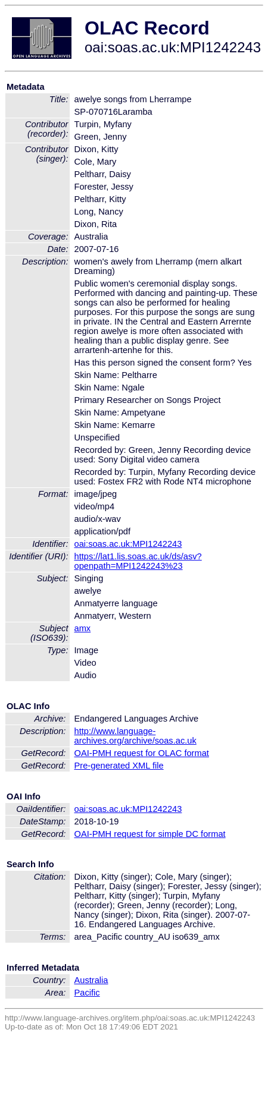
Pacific (87, 992)
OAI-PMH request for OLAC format (141, 753)
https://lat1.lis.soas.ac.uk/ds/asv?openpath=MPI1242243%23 (138, 561)
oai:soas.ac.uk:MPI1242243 (128, 544)
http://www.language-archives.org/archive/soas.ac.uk (135, 735)
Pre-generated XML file (119, 765)
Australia (91, 980)
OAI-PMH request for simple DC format (150, 834)
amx (82, 628)
